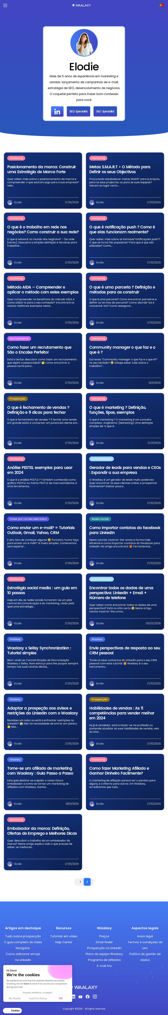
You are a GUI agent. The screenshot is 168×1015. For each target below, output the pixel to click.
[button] (12, 1011)
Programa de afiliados (104, 960)
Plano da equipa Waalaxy (104, 954)
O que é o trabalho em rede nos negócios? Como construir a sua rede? (43, 229)
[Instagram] (95, 997)
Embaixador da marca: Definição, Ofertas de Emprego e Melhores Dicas (42, 831)
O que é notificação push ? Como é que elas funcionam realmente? (122, 229)
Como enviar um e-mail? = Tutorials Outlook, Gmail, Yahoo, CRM (41, 530)
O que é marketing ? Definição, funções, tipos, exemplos (117, 410)
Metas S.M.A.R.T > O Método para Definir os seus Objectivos (119, 169)
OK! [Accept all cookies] (61, 998)
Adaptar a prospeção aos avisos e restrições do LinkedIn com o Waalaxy (42, 710)
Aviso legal (145, 936)
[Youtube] (80, 998)
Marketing (16, 158)
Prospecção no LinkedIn (104, 948)
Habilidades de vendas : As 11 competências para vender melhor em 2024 (121, 713)
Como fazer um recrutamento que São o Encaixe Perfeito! (39, 350)
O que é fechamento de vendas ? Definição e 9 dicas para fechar (38, 410)
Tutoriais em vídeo (63, 936)
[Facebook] (88, 998)
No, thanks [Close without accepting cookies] (15, 998)
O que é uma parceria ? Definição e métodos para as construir (122, 289)
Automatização (101, 459)
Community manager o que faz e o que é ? (122, 350)
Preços (104, 936)
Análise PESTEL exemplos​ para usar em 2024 (39, 470)
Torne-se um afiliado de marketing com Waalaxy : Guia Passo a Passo (40, 771)
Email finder (104, 942)
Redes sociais (100, 519)
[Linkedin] (73, 997)
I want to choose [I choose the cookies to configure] (38, 998)
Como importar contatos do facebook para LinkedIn (124, 530)
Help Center (63, 942)
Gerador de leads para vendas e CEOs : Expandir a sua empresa (125, 470)
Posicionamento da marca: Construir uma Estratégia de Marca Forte (41, 169)
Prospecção (17, 399)
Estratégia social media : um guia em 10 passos (42, 590)
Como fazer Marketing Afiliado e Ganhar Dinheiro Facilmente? (119, 771)
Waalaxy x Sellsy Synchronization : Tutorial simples (39, 650)
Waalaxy (15, 639)
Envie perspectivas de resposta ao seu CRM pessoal (124, 650)
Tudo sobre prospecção (23, 936)
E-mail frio (104, 966)
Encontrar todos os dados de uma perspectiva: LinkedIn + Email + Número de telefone (121, 592)
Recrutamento (19, 338)
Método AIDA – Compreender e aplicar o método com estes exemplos (42, 289)
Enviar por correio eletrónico (28, 519)
